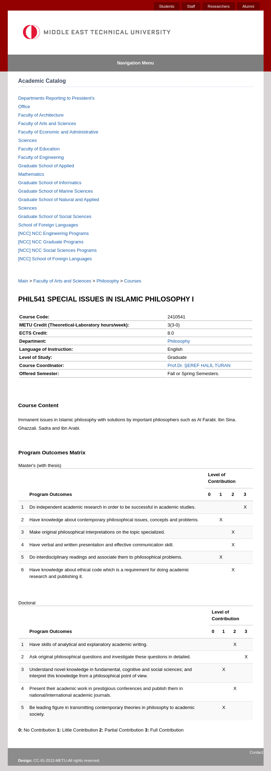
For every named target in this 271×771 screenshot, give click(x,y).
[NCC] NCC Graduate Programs (51, 241)
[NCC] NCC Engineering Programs (53, 233)
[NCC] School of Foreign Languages (55, 258)
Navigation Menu (135, 63)
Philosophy (107, 281)
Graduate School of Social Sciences (54, 216)
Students (166, 6)
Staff (191, 6)
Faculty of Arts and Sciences (47, 123)
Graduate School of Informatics (50, 182)
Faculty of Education (39, 148)
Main (23, 281)
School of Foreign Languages (48, 225)
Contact (256, 752)
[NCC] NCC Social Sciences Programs (57, 250)
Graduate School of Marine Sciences (55, 191)
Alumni (248, 6)
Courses (132, 281)
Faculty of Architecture (41, 115)
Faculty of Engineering (41, 157)
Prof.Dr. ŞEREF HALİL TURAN (199, 365)
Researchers (219, 6)
